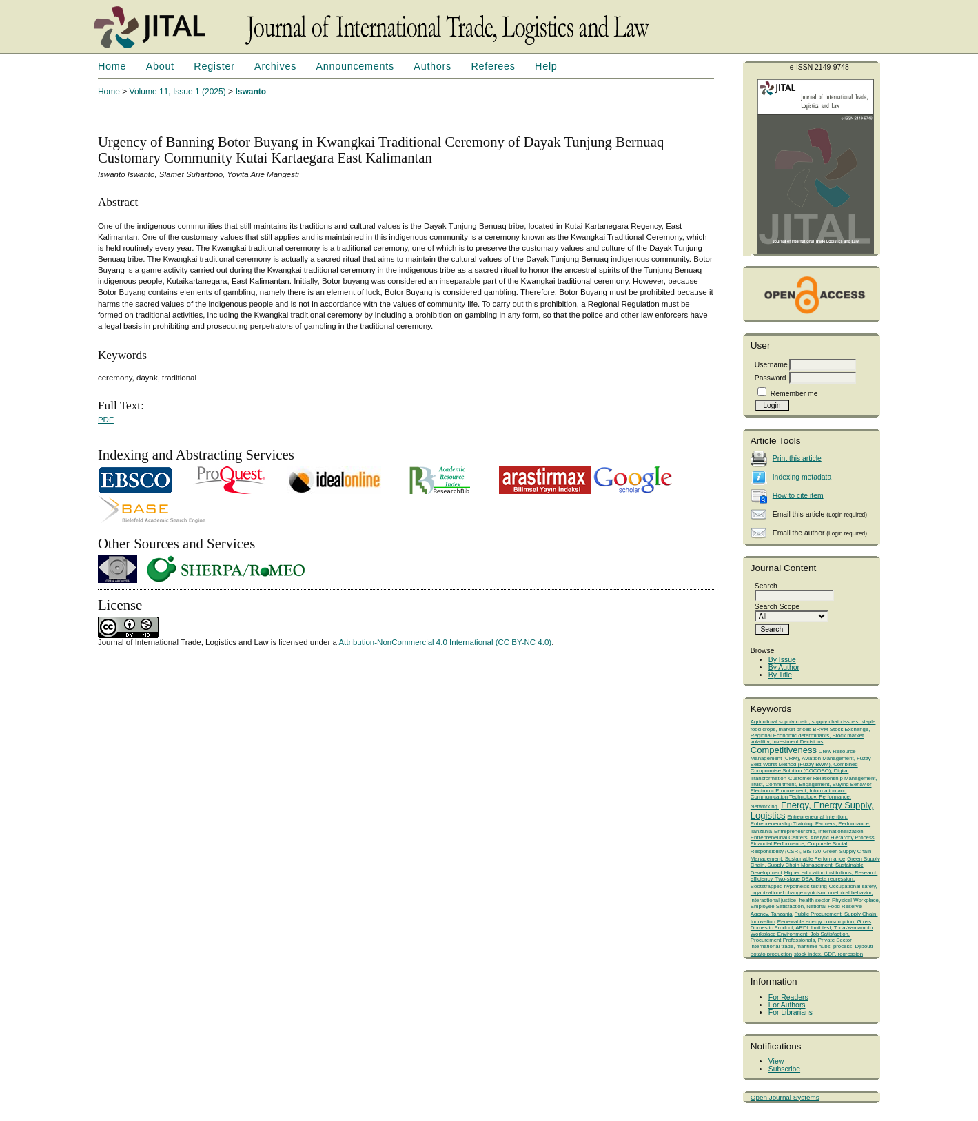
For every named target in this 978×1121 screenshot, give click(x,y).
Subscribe (784, 1069)
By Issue (782, 660)
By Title (780, 675)
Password (770, 378)
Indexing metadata (802, 476)
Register (214, 66)
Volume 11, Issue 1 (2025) (178, 91)
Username (771, 365)
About (160, 66)
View (776, 1061)
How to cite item (798, 495)
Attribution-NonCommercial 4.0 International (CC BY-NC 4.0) (444, 642)
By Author (783, 667)
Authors (432, 66)
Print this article (797, 458)
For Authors (787, 1005)
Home (112, 66)
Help (546, 66)
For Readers (788, 997)
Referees (493, 66)
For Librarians (790, 1012)
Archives (275, 66)
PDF (106, 419)
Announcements (355, 66)
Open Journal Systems (785, 1097)
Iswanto (250, 91)
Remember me (794, 394)
